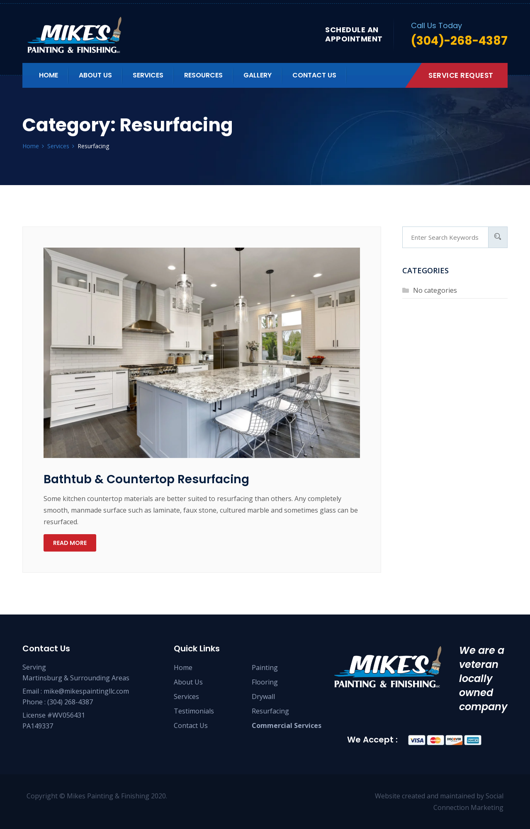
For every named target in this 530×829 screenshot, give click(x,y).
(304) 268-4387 (70, 701)
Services (148, 75)
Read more (70, 543)
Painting (265, 667)
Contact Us (191, 725)
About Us (188, 682)
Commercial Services (286, 725)
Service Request (461, 75)
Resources (203, 75)
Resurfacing (270, 711)
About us (95, 75)
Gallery (257, 75)
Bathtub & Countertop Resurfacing (146, 479)
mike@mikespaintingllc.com (86, 691)
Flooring (265, 682)
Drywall (263, 696)
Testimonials (194, 711)
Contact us (314, 75)
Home (48, 75)
